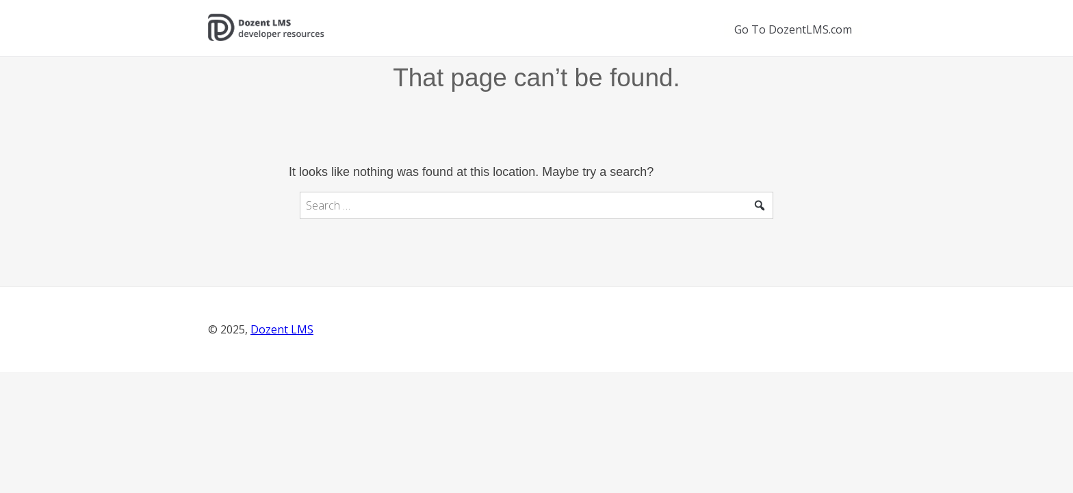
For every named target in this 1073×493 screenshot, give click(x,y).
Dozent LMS (281, 329)
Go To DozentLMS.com (793, 29)
